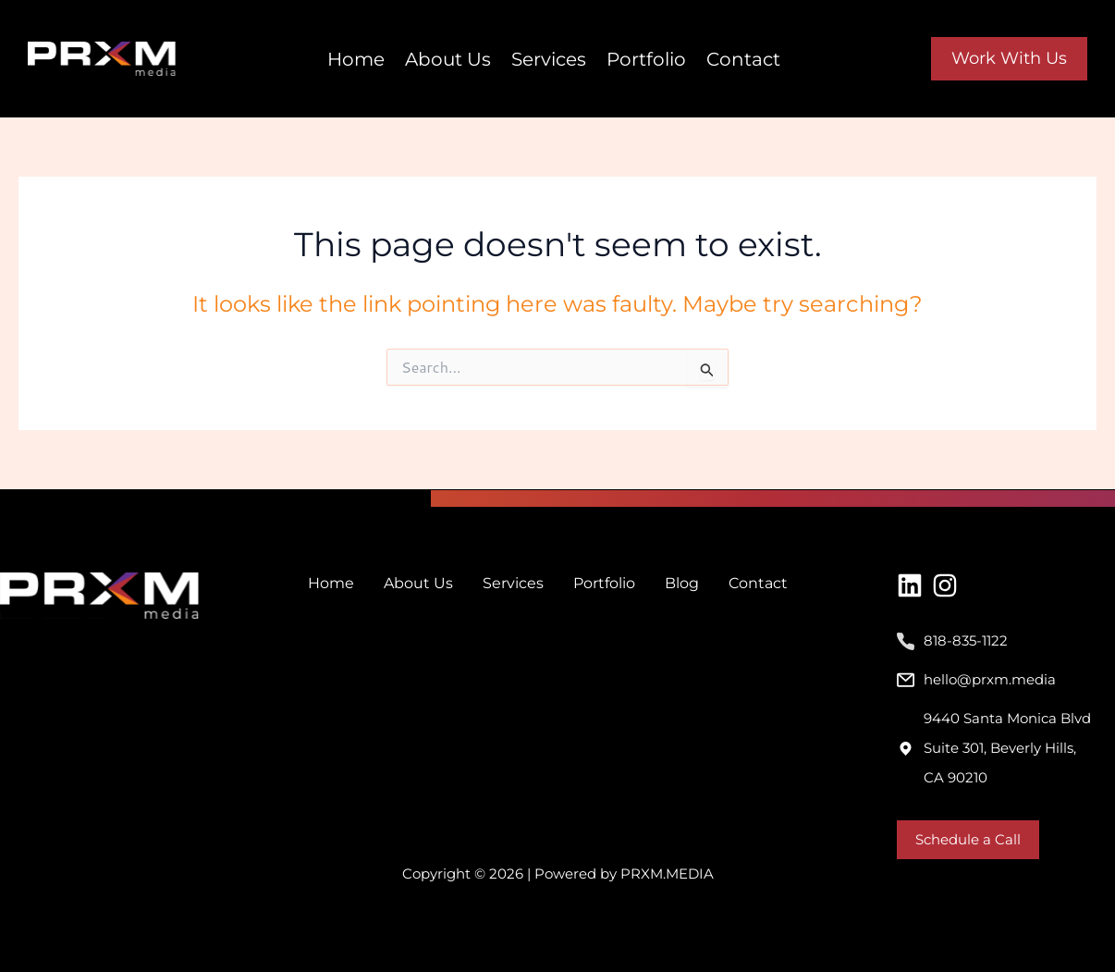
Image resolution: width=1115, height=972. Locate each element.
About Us (448, 59)
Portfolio (646, 59)
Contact (743, 59)
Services (548, 59)
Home (356, 59)
